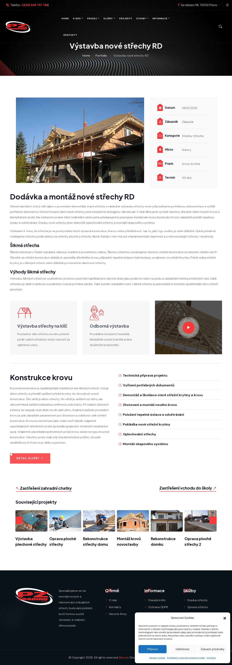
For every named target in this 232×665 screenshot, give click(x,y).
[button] (225, 618)
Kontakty (211, 657)
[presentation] (19, 520)
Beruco (124, 657)
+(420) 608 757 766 (34, 5)
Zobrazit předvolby (212, 649)
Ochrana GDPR (158, 607)
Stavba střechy (197, 600)
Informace (159, 18)
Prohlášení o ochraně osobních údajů (186, 657)
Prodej (92, 18)
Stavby (141, 18)
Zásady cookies (157, 657)
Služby (108, 18)
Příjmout (152, 649)
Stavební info (156, 600)
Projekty (125, 18)
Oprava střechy (197, 607)
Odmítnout (182, 649)
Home (65, 18)
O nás (77, 18)
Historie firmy (118, 614)
